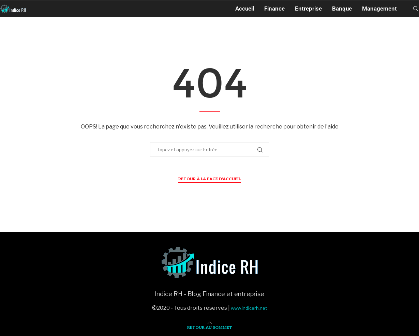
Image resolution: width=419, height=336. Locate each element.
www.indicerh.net (249, 308)
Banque (342, 8)
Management (379, 8)
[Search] (415, 8)
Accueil (244, 8)
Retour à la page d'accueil (209, 179)
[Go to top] (209, 327)
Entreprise (308, 8)
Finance (274, 8)
